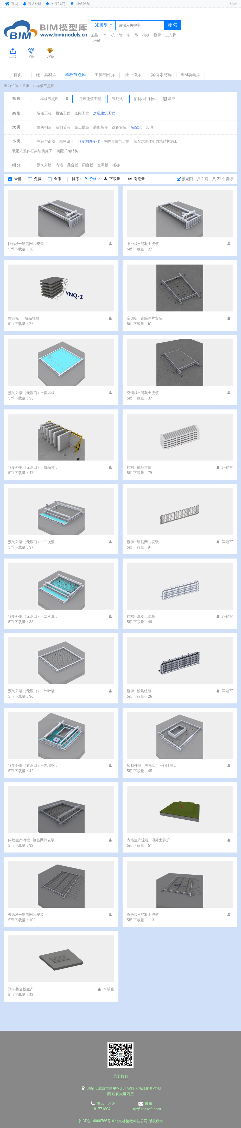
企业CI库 (133, 74)
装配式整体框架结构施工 (32, 151)
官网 (11, 4)
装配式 (136, 127)
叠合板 (72, 165)
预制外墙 (44, 165)
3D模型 (101, 25)
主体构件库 (104, 74)
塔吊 (96, 40)
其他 (149, 127)
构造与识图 (46, 141)
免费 (37, 179)
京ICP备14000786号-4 (96, 1121)
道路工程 (81, 113)
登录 (233, 4)
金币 (57, 179)
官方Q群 (31, 4)
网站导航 (79, 4)
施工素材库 (46, 74)
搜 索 (172, 25)
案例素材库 (161, 74)
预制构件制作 (89, 141)
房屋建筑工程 (104, 113)
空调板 (102, 165)
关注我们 (55, 4)
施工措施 (81, 127)
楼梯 (157, 35)
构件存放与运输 (117, 141)
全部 (18, 179)
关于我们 (120, 1076)
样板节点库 (75, 74)
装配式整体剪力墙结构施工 (155, 141)
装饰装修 (100, 127)
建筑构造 (44, 127)
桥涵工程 (63, 113)
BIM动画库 (190, 74)
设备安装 (119, 127)
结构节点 (63, 127)
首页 (18, 74)
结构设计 (66, 141)
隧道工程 (44, 113)
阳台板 (87, 165)
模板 (146, 35)
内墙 (59, 165)
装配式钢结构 (67, 151)
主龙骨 (170, 35)
